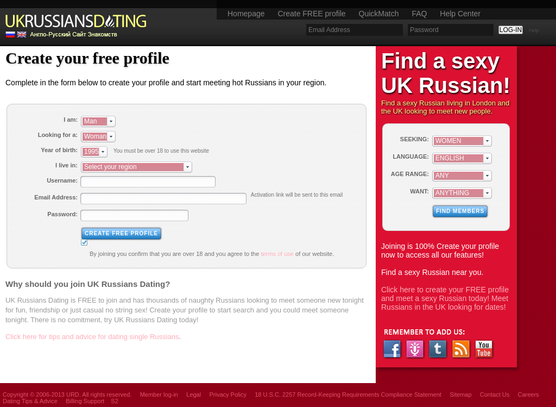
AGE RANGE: (410, 174)
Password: (62, 214)
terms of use (277, 254)
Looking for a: (58, 135)
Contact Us (494, 394)
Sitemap (460, 394)
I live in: (66, 165)
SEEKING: (414, 139)
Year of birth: (59, 150)
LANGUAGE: (411, 156)
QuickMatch (379, 13)
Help (534, 30)
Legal (193, 394)
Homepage (246, 13)
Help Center (460, 13)
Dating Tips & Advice (30, 401)
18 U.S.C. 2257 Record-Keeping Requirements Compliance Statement (348, 394)
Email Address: (56, 197)
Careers (528, 394)
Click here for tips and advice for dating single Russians (92, 337)
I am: (71, 119)
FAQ (419, 13)
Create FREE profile (311, 13)
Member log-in (159, 394)
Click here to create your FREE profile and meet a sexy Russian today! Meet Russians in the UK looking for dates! (445, 298)
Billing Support (85, 401)
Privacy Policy (227, 394)
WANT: (419, 191)
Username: (62, 180)
